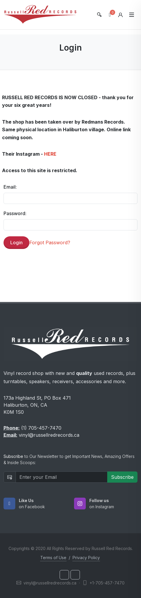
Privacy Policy (86, 557)
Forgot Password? (49, 242)
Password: (15, 213)
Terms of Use (53, 557)
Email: (10, 187)
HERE (50, 154)
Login (16, 242)
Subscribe (122, 477)
